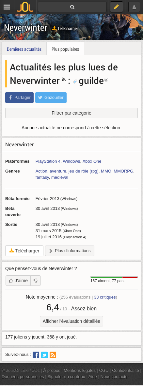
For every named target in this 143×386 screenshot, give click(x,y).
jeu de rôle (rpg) (84, 171)
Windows (71, 161)
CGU (104, 370)
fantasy (42, 177)
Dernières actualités (24, 49)
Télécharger (65, 28)
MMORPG (123, 171)
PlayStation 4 (48, 161)
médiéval (59, 177)
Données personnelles (23, 376)
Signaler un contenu (66, 376)
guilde (88, 80)
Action (41, 171)
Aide (92, 376)
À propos (51, 370)
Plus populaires (65, 49)
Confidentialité (125, 370)
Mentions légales (80, 370)
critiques (105, 297)
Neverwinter (25, 27)
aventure (58, 171)
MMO (106, 171)
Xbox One (92, 161)
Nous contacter (115, 376)
